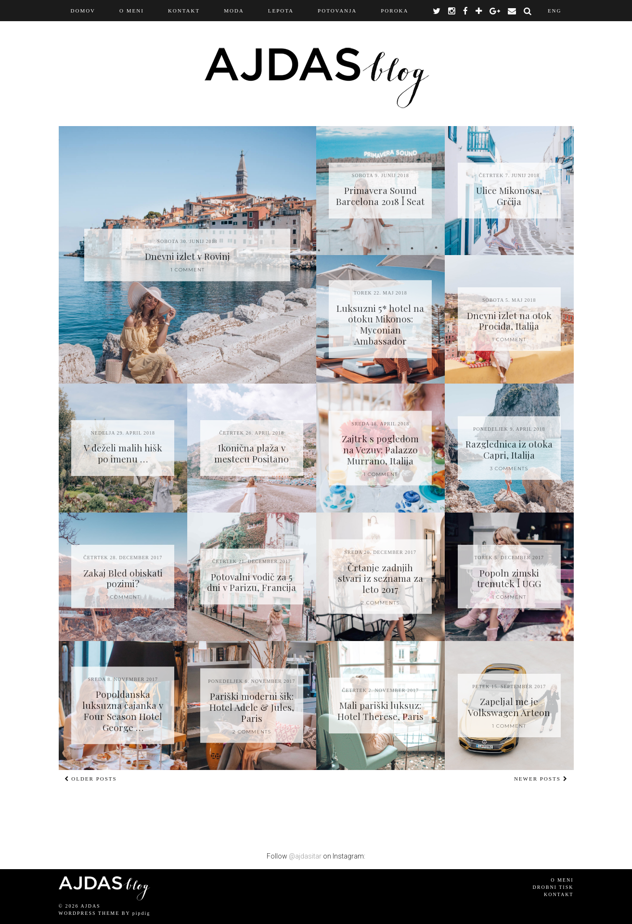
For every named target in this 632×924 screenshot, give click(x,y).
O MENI (131, 10)
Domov (83, 10)
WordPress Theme (89, 913)
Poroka (394, 10)
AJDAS (91, 906)
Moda (234, 10)
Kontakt (559, 894)
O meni (562, 880)
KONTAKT (184, 10)
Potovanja (337, 10)
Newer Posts (541, 779)
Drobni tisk (553, 887)
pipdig (141, 913)
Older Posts (90, 779)
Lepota (281, 10)
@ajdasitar (305, 856)
